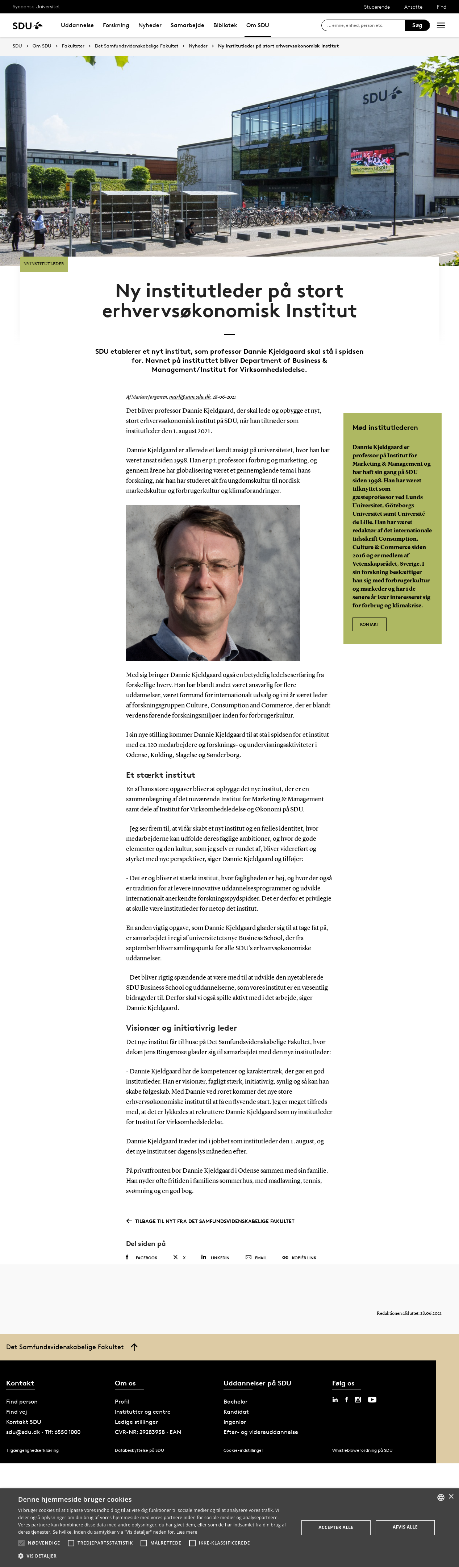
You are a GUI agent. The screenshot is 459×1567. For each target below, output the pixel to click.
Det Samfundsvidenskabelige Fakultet (136, 46)
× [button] (451, 1497)
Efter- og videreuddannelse (261, 1405)
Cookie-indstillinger (243, 1423)
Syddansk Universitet (36, 6)
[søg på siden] (366, 25)
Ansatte (413, 7)
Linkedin (215, 1223)
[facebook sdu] (346, 1373)
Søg (417, 25)
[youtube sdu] (372, 1373)
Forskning (116, 25)
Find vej (16, 1385)
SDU (17, 45)
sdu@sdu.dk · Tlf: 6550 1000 (43, 1405)
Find (441, 7)
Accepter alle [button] (335, 1527)
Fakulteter (73, 46)
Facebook (142, 1223)
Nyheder (150, 25)
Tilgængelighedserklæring (32, 1423)
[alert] (229, 1527)
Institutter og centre (143, 1385)
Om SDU (257, 25)
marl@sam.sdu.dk (187, 363)
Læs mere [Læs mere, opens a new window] (186, 1532)
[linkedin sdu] (335, 1373)
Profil (122, 1375)
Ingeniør (235, 1395)
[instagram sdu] (358, 1373)
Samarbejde (187, 25)
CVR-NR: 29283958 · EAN (148, 1405)
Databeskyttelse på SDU (139, 1423)
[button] (21, 1543)
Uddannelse (77, 25)
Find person (22, 1375)
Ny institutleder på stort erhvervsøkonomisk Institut (278, 46)
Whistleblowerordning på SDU (362, 1423)
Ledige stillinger (136, 1395)
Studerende (377, 7)
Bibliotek (225, 25)
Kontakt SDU (23, 1395)
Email (256, 1224)
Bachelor (235, 1375)
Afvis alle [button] (405, 1527)
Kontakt (369, 586)
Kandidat (236, 1385)
